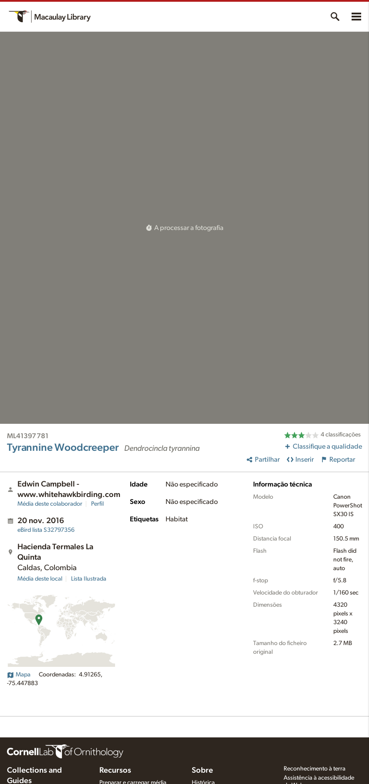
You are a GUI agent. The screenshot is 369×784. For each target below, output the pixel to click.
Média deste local (39, 579)
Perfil (97, 504)
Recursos (115, 770)
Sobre (202, 770)
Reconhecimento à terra (314, 769)
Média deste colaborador (49, 504)
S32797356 (45, 530)
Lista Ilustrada (88, 579)
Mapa (18, 675)
